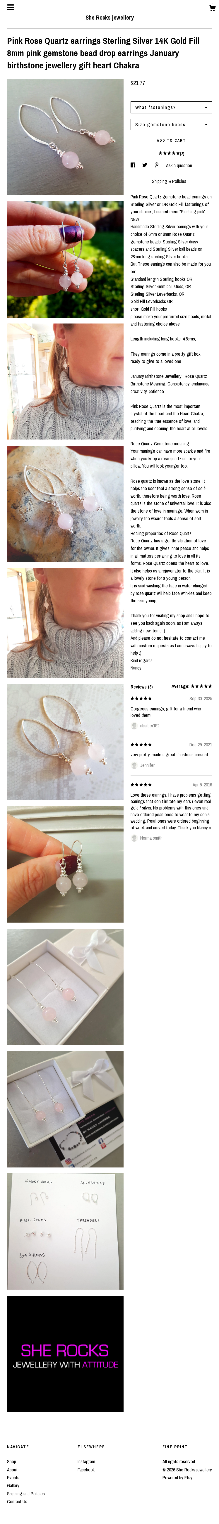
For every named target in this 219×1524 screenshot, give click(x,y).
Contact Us (17, 1501)
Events (13, 1477)
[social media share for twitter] (145, 165)
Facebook (86, 1469)
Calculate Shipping (147, 94)
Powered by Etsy (177, 1477)
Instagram (86, 1461)
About (12, 1469)
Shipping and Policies (26, 1493)
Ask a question (179, 165)
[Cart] (212, 8)
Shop (11, 1461)
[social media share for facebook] (133, 165)
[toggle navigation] (10, 7)
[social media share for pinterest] (157, 165)
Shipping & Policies (169, 181)
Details (138, 181)
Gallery (13, 1485)
